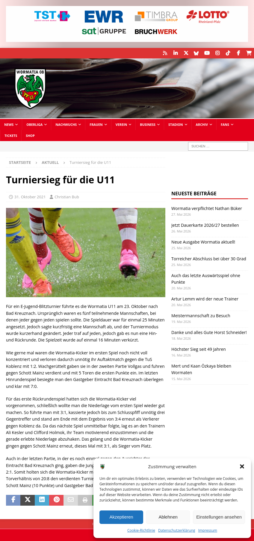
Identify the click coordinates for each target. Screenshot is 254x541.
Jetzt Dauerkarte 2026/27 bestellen (205, 225)
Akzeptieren (121, 516)
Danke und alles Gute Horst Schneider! (209, 332)
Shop (30, 135)
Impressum (207, 530)
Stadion (175, 124)
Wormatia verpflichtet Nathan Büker (206, 208)
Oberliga (34, 124)
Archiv (202, 124)
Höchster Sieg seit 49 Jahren (198, 349)
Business (147, 124)
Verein (121, 124)
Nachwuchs (66, 124)
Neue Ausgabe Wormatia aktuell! (203, 241)
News (8, 124)
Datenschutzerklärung (176, 530)
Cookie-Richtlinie (141, 530)
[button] (242, 466)
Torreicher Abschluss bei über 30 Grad (208, 258)
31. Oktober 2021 (30, 197)
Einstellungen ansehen (219, 516)
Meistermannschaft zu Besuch (200, 315)
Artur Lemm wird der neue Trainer (204, 299)
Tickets (10, 135)
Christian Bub (67, 197)
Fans (225, 124)
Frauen (96, 124)
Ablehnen (167, 516)
